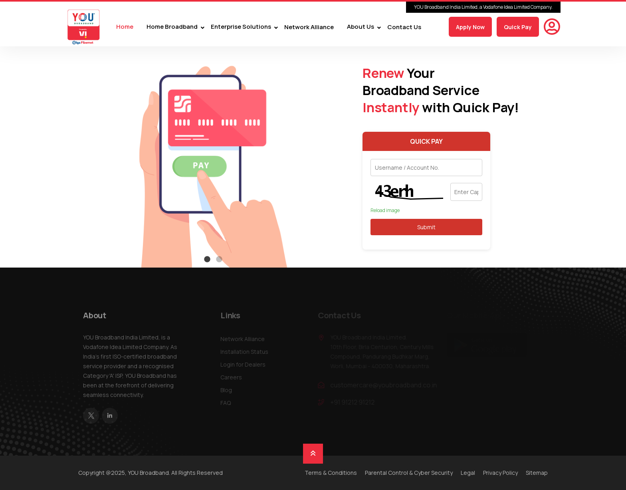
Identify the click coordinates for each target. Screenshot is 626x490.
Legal (468, 472)
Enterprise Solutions (241, 27)
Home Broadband (172, 27)
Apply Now (470, 27)
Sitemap (537, 472)
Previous (73, 157)
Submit (426, 227)
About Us (360, 27)
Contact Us (404, 27)
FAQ (227, 403)
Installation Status (246, 351)
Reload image (385, 210)
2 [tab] (219, 260)
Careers (233, 377)
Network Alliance (309, 27)
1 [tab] (207, 260)
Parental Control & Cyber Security (409, 472)
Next (353, 157)
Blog (228, 390)
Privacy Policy (500, 472)
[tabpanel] (213, 157)
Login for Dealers (244, 364)
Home (124, 27)
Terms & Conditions (331, 472)
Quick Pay (518, 27)
